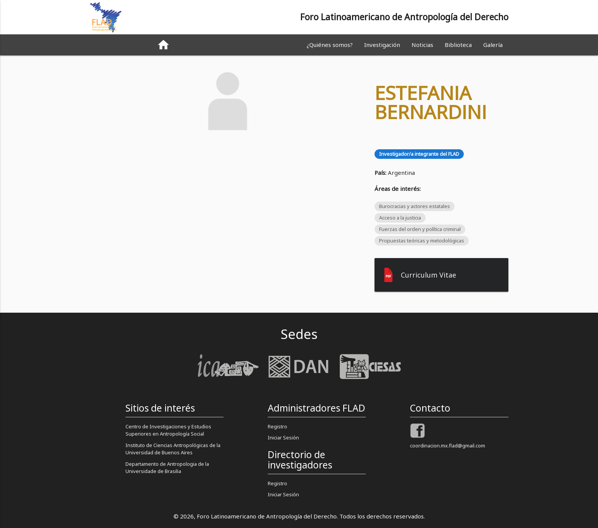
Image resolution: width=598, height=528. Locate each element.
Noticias (422, 44)
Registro (277, 426)
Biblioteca (458, 44)
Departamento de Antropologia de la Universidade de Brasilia (167, 467)
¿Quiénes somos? (330, 44)
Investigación (382, 44)
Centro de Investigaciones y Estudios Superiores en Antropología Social (168, 430)
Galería (493, 44)
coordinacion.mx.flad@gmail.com (447, 445)
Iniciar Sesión (283, 437)
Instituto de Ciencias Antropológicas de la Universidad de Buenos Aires (172, 449)
